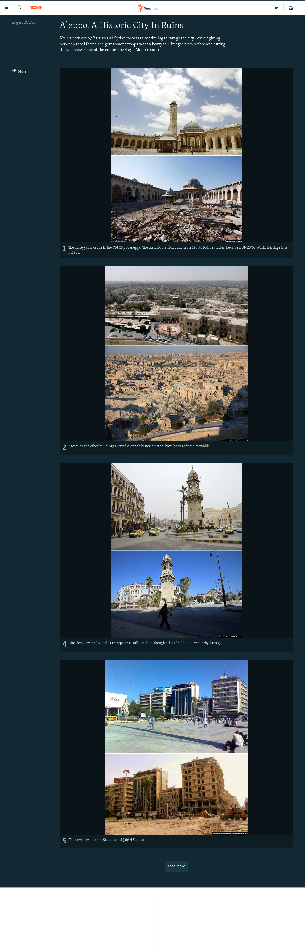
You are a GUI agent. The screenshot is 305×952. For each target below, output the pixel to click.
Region (36, 8)
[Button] (19, 72)
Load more (176, 866)
